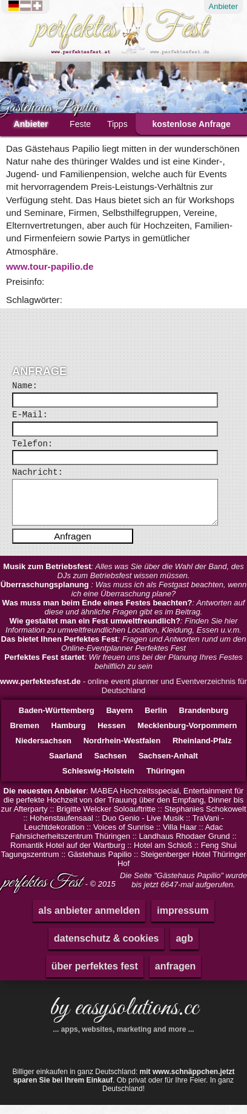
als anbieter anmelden (89, 919)
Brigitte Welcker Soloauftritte (106, 817)
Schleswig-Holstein (98, 779)
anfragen (175, 975)
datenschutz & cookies (106, 947)
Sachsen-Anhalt (168, 764)
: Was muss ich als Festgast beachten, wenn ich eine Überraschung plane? (124, 598)
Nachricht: (37, 472)
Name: (25, 386)
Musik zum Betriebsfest (47, 575)
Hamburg (68, 734)
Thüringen (166, 779)
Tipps (117, 124)
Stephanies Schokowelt (205, 817)
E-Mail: (30, 415)
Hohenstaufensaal (61, 827)
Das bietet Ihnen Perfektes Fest (59, 648)
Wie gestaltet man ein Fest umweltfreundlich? (95, 629)
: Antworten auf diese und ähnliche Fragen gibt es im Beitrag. (123, 616)
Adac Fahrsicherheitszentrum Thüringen (116, 841)
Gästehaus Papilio (100, 863)
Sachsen (110, 764)
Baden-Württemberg (56, 719)
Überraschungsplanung (46, 593)
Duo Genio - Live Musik (142, 827)
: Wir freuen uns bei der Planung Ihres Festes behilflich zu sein (123, 671)
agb (184, 947)
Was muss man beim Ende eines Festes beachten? (97, 611)
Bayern (119, 719)
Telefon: (32, 444)
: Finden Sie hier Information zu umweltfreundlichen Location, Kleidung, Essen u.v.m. (123, 634)
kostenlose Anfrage (191, 124)
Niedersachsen (44, 749)
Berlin (156, 719)
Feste (80, 124)
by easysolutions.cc (123, 1021)
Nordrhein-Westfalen (122, 749)
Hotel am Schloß (163, 854)
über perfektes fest (94, 975)
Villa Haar (180, 836)
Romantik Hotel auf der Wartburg (67, 854)
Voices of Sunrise (123, 836)
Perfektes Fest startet (44, 666)
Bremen (24, 734)
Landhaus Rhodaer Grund (184, 845)
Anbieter (223, 6)
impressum (182, 919)
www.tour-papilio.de (50, 266)
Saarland (65, 764)
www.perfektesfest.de (40, 690)
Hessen (111, 734)
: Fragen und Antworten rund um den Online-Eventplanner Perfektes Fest (123, 652)
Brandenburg (204, 719)
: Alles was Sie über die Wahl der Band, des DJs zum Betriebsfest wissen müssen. (123, 580)
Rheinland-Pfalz (202, 749)
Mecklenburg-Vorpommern (187, 734)
